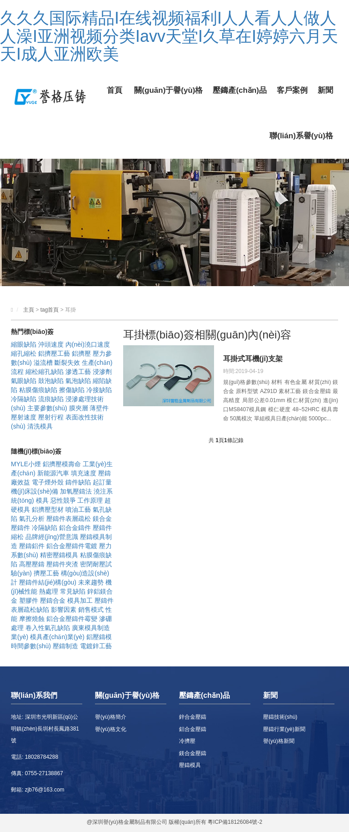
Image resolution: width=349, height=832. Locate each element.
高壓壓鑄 (32, 564)
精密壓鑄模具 (59, 555)
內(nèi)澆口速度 (87, 344)
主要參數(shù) (47, 408)
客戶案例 (292, 90)
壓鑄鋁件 (32, 546)
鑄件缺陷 (78, 482)
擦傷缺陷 (72, 389)
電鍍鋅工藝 (96, 646)
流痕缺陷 (51, 399)
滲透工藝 (78, 371)
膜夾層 (78, 408)
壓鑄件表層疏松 (68, 518)
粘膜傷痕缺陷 (38, 389)
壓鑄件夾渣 (62, 564)
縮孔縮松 (23, 353)
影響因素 (63, 609)
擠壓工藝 (46, 573)
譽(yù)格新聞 (278, 741)
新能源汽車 (53, 473)
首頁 (114, 90)
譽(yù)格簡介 (110, 717)
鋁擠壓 (81, 353)
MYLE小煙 (26, 464)
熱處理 (48, 591)
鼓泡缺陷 (51, 380)
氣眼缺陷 (23, 380)
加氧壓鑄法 (76, 491)
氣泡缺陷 (78, 380)
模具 (42, 500)
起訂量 (102, 482)
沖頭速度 (51, 344)
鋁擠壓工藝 (54, 353)
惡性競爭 (63, 500)
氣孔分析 (32, 518)
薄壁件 (99, 408)
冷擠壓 (187, 741)
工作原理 (90, 500)
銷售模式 (91, 609)
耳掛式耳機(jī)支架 (253, 359)
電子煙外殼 (48, 482)
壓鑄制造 (65, 646)
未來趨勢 (91, 582)
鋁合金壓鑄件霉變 (71, 618)
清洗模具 (40, 426)
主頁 (28, 310)
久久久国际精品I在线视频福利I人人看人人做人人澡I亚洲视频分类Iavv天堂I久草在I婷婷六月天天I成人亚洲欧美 (169, 36)
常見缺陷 (72, 591)
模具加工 (80, 600)
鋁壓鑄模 (99, 636)
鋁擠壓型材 (48, 509)
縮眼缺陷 (23, 344)
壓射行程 (51, 417)
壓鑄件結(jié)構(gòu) (47, 582)
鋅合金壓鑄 (192, 717)
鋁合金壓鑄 (192, 729)
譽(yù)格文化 (110, 729)
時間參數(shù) (31, 646)
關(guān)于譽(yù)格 (168, 90)
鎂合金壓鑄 (192, 753)
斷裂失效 (67, 362)
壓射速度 (23, 417)
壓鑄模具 (190, 765)
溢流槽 (43, 362)
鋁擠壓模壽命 (62, 464)
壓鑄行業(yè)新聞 (284, 729)
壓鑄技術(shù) (280, 717)
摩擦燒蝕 (32, 618)
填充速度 (83, 473)
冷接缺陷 (99, 389)
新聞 (325, 90)
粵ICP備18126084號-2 (235, 822)
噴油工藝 (78, 509)
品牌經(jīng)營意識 (51, 536)
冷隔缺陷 (23, 399)
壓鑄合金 (52, 600)
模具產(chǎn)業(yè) (57, 636)
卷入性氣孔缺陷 (47, 627)
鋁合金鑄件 (75, 527)
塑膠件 (28, 600)
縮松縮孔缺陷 (44, 371)
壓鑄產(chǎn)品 (240, 90)
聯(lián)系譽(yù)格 (301, 135)
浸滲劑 (102, 371)
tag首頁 (49, 310)
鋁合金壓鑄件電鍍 (71, 546)
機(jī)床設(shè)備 (34, 491)
